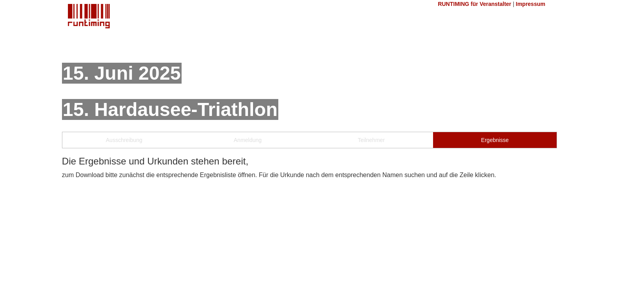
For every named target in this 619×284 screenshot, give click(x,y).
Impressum (531, 4)
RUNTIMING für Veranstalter (474, 4)
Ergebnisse (495, 140)
